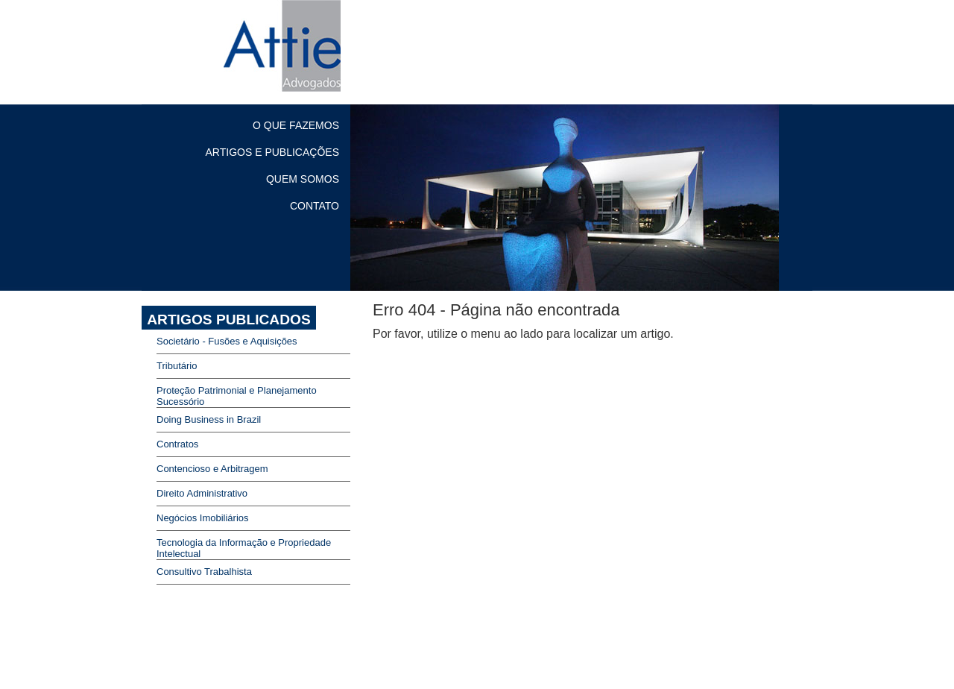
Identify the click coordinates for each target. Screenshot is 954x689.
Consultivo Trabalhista (204, 571)
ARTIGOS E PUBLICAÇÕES (272, 152)
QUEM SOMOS (302, 179)
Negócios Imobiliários (203, 517)
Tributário (177, 365)
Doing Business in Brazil (209, 419)
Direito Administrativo (202, 493)
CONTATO (314, 206)
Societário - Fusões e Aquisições (227, 341)
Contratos (177, 444)
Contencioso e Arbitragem (212, 468)
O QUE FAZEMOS (296, 125)
